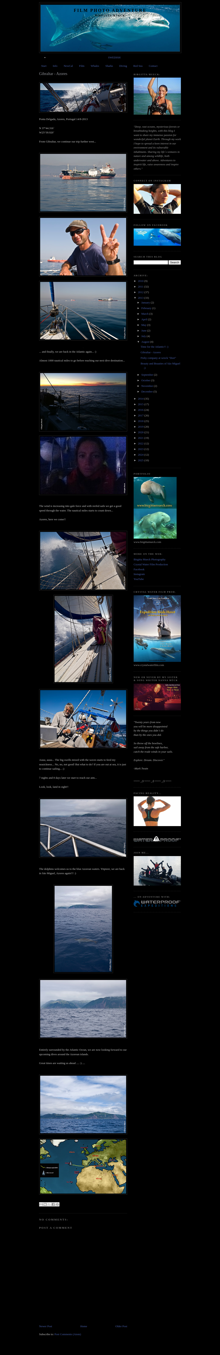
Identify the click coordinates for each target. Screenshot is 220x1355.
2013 (141, 297)
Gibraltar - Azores (151, 352)
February (146, 308)
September (147, 374)
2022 (141, 443)
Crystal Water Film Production (151, 564)
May (144, 325)
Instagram (139, 574)
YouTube (139, 579)
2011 (141, 286)
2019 (141, 426)
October (146, 380)
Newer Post (45, 1326)
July (144, 336)
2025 (141, 460)
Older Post (121, 1326)
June (144, 330)
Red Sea (137, 65)
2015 (141, 404)
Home (83, 1326)
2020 (141, 432)
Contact (153, 65)
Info (55, 65)
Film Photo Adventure (110, 10)
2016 (141, 409)
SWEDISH (114, 57)
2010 (141, 281)
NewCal (68, 65)
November (147, 386)
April (144, 319)
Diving (123, 65)
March (145, 313)
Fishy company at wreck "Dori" (158, 357)
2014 (141, 398)
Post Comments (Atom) (68, 1334)
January (146, 302)
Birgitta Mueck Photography (150, 559)
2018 (141, 421)
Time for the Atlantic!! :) (154, 346)
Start (44, 65)
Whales (95, 65)
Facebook (139, 569)
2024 (141, 454)
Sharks (109, 65)
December (147, 391)
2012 (141, 292)
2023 (141, 449)
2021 (141, 437)
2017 (141, 415)
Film (81, 65)
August (145, 341)
